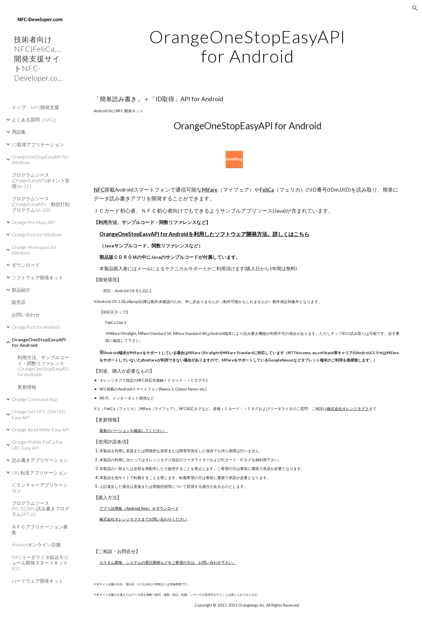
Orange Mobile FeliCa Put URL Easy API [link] (37, 444)
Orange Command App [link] (34, 399)
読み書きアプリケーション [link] (40, 460)
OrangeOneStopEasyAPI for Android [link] (39, 342)
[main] (248, 46)
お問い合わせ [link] (26, 314)
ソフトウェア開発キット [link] (37, 277)
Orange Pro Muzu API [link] (33, 222)
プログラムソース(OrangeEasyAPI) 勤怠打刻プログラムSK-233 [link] (41, 204)
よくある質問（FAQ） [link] (35, 119)
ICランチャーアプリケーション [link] (40, 487)
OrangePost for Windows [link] (37, 234)
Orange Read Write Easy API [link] (40, 429)
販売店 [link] (19, 302)
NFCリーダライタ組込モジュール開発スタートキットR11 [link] (40, 562)
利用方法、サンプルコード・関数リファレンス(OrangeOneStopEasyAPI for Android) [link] (43, 365)
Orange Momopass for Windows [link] (34, 249)
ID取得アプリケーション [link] (38, 144)
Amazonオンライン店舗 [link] (36, 544)
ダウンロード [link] (26, 265)
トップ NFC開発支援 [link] (35, 107)
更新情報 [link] (27, 387)
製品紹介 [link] (21, 289)
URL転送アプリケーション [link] (39, 472)
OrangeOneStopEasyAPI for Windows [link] (40, 159)
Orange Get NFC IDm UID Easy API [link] (39, 414)
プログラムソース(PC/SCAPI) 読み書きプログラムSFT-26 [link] (40, 508)
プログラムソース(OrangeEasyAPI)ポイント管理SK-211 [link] (41, 180)
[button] (415, 8)
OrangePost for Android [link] (35, 327)
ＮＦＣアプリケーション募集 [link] (40, 529)
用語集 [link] (19, 132)
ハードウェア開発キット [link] (37, 580)
